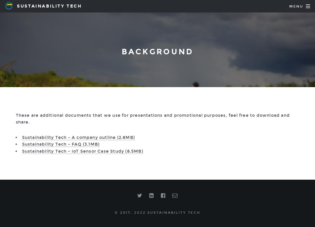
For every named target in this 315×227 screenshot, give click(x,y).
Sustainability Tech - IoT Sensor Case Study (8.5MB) (82, 151)
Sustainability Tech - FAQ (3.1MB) (61, 144)
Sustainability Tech (43, 6)
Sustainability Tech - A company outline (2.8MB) (78, 137)
